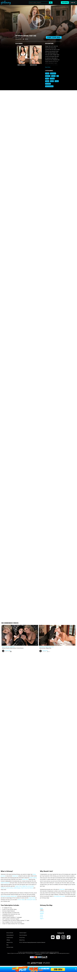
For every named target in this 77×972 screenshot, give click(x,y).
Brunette (47, 73)
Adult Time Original (49, 86)
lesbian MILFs (25, 879)
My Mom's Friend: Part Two (46, 646)
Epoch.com (14, 953)
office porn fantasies (5, 896)
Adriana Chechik (5, 648)
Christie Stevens (20, 648)
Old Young (52, 78)
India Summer (21, 65)
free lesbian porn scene (59, 896)
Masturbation (53, 73)
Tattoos (47, 78)
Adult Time (62, 889)
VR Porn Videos (21, 899)
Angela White (18, 886)
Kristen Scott (24, 888)
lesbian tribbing (33, 877)
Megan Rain (33, 65)
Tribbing (47, 81)
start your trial (53, 37)
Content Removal (38, 954)
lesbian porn (15, 876)
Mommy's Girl (7, 650)
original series (32, 897)
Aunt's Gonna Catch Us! (8, 646)
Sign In (73, 2)
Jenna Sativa (31, 886)
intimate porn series (30, 899)
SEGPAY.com (52, 953)
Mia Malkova (30, 888)
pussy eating (48, 83)
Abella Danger (16, 888)
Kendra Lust (3, 888)
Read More (47, 67)
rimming (56, 81)
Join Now (65, 2)
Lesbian (51, 81)
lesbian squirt (14, 896)
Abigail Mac (25, 886)
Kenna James (10, 888)
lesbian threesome (5, 882)
